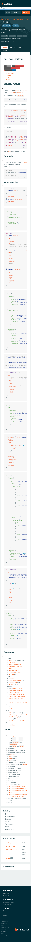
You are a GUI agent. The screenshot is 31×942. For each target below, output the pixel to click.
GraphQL (11, 660)
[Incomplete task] (6, 752)
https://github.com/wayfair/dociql (18, 788)
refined (17, 90)
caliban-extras (21, 19)
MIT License (6, 25)
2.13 (12, 42)
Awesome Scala (16, 12)
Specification (12, 662)
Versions (19, 47)
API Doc (8, 12)
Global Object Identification (16, 694)
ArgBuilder (20, 92)
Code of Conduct (7, 913)
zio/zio (8, 858)
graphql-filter (13, 35)
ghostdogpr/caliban (11, 849)
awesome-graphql (14, 670)
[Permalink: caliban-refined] (3, 88)
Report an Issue (7, 904)
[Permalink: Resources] (3, 656)
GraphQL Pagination (14, 692)
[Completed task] (6, 735)
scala (19, 38)
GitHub (15, 25)
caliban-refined (10, 73)
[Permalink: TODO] (3, 734)
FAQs (4, 911)
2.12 (16, 42)
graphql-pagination (6, 38)
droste (24, 35)
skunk (10, 758)
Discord (6, 895)
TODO (8, 79)
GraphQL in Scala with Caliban (17, 721)
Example (8, 75)
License (5, 915)
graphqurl (11, 674)
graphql (19, 35)
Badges (4, 50)
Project (4, 47)
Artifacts (12, 47)
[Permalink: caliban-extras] (3, 64)
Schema (12, 92)
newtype (24, 90)
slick (10, 760)
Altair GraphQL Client (15, 680)
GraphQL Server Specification (17, 696)
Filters (14, 706)
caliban (14, 38)
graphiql (11, 684)
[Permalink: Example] (3, 160)
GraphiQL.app (13, 682)
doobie (10, 756)
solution (25, 764)
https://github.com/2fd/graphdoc (17, 786)
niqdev (5, 19)
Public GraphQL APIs (15, 672)
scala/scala (9, 853)
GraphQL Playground (15, 664)
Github (6, 893)
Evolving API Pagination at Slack (18, 702)
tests (9, 151)
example (12, 736)
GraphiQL (11, 678)
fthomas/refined (10, 846)
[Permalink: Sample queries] (3, 186)
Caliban (11, 713)
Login (26, 12)
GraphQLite (12, 725)
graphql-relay (5, 35)
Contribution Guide (8, 902)
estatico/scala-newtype (12, 843)
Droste (10, 709)
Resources (9, 77)
